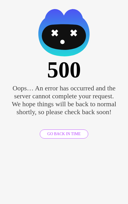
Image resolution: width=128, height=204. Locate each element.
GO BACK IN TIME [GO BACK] (64, 134)
